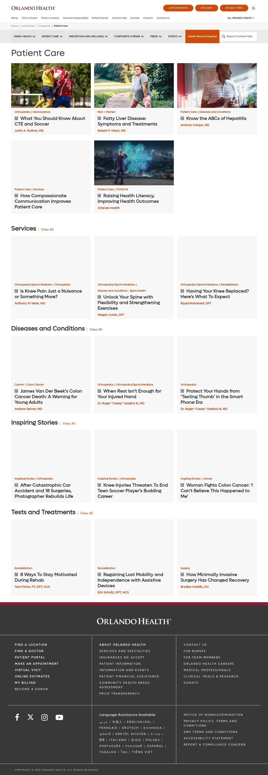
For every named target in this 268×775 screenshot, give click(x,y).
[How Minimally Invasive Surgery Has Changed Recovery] (217, 541)
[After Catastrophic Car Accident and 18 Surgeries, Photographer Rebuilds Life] (51, 452)
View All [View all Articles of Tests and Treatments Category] (86, 513)
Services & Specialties (75, 18)
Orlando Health (109, 208)
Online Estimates (32, 676)
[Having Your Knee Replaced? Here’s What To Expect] (217, 258)
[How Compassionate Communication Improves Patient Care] (51, 162)
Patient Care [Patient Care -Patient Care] (50, 36)
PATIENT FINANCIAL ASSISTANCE (129, 676)
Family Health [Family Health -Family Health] (22, 36)
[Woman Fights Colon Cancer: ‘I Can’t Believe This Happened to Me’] (217, 452)
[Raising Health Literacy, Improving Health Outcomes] (134, 162)
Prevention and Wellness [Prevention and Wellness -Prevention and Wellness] (86, 36)
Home (14, 18)
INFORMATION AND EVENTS (124, 670)
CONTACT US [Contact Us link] (195, 645)
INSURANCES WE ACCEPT (122, 657)
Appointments (178, 7)
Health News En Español (202, 36)
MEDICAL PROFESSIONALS (207, 670)
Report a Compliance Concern (215, 745)
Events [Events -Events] (173, 36)
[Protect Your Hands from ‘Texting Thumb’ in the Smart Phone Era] (217, 358)
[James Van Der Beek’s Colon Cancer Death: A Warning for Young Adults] (51, 358)
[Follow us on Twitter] (30, 716)
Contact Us (163, 18)
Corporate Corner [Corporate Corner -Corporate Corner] (127, 36)
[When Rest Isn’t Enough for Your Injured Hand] (134, 358)
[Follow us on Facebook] (17, 717)
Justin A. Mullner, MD (29, 131)
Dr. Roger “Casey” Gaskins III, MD (121, 403)
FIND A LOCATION (31, 645)
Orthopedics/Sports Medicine (34, 284)
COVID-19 (122, 189)
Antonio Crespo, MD (195, 125)
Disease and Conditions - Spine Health (122, 291)
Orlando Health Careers (209, 664)
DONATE (191, 683)
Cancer (20, 384)
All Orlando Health (239, 18)
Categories (44, 26)
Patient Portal (100, 18)
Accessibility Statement (208, 738)
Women (111, 112)
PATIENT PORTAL (30, 657)
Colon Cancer (35, 384)
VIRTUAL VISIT (28, 670)
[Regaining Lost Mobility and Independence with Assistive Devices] (134, 541)
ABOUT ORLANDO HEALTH (122, 645)
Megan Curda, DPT (111, 315)
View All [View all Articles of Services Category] (47, 229)
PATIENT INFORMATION (120, 664)
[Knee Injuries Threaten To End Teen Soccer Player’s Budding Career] (134, 452)
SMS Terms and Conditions (211, 732)
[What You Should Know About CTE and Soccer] (51, 85)
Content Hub (119, 18)
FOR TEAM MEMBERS (202, 657)
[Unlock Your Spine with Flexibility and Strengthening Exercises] (134, 258)
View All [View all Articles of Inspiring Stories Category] (69, 423)
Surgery (185, 568)
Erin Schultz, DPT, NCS (113, 592)
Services (38, 189)
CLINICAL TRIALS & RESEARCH (211, 676)
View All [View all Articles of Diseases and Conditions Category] (96, 329)
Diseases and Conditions (215, 112)
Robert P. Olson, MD (112, 131)
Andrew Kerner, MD (28, 409)
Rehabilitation (229, 284)
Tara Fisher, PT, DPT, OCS (32, 587)
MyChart (207, 7)
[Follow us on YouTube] (60, 717)
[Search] (253, 8)
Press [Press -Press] (154, 36)
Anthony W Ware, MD (30, 303)
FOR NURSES (195, 651)
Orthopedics (23, 112)
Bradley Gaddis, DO (195, 587)
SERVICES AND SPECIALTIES (124, 651)
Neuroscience (41, 112)
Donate (135, 18)
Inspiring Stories (25, 479)
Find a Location (50, 18)
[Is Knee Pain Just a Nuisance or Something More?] (51, 258)
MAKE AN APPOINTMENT (37, 664)
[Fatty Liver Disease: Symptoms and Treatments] (134, 85)
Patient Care (189, 112)
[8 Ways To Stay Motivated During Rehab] (51, 541)
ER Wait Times (234, 7)
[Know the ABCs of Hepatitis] (217, 85)
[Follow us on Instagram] (44, 717)
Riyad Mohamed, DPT (196, 303)
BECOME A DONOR (31, 689)
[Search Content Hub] (238, 36)
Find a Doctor (30, 18)
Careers (148, 18)
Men (101, 112)
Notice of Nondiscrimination (213, 715)
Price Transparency (119, 693)
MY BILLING (25, 683)
